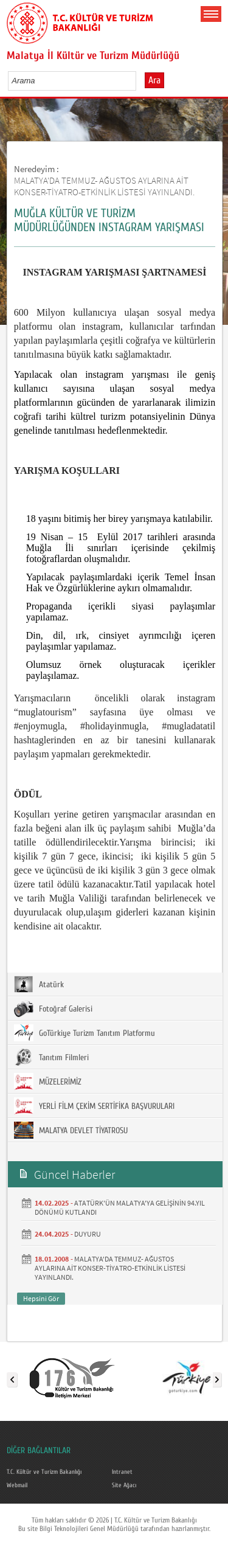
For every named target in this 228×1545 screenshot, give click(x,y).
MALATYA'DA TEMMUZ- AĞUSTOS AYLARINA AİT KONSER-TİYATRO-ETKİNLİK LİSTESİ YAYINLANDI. (104, 186)
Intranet (122, 1472)
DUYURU (87, 1233)
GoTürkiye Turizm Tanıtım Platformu (84, 1032)
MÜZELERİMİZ (47, 1081)
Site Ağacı (124, 1485)
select (139, 80)
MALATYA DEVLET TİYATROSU (71, 1130)
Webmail (17, 1485)
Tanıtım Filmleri (51, 1057)
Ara (154, 80)
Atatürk (39, 984)
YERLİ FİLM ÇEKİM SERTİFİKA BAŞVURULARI (94, 1105)
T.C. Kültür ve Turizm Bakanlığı (44, 1472)
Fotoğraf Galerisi (53, 1008)
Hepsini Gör (41, 1298)
